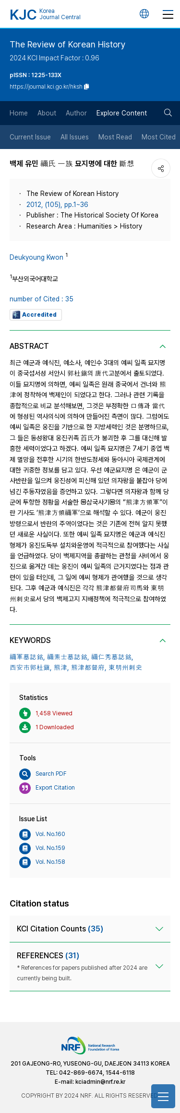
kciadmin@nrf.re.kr (100, 1082)
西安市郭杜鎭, (31, 667)
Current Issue (30, 137)
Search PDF (43, 774)
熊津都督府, (89, 667)
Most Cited (159, 137)
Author (76, 113)
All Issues (74, 137)
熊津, (61, 667)
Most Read (115, 137)
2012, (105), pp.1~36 (57, 204)
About (46, 113)
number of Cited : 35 (41, 299)
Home (19, 113)
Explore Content (121, 113)
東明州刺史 (125, 667)
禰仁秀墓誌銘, (112, 657)
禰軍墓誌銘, (27, 657)
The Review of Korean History (68, 44)
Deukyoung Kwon (36, 257)
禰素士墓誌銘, (68, 657)
